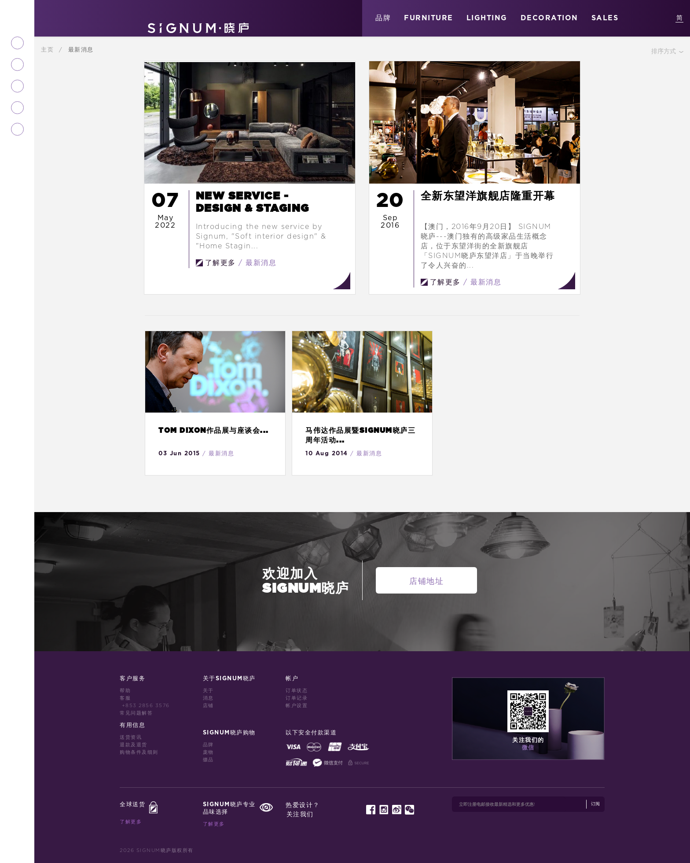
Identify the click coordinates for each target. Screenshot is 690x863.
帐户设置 (297, 705)
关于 (208, 690)
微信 (528, 748)
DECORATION (549, 18)
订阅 (595, 804)
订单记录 (297, 698)
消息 (208, 698)
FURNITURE (428, 18)
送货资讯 (131, 737)
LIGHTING (486, 18)
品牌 (383, 18)
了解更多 (131, 821)
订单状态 (297, 690)
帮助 (125, 690)
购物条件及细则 (139, 752)
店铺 (208, 705)
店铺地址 (426, 582)
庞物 (208, 752)
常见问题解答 (136, 713)
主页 (48, 49)
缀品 (208, 759)
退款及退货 (133, 744)
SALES (605, 18)
